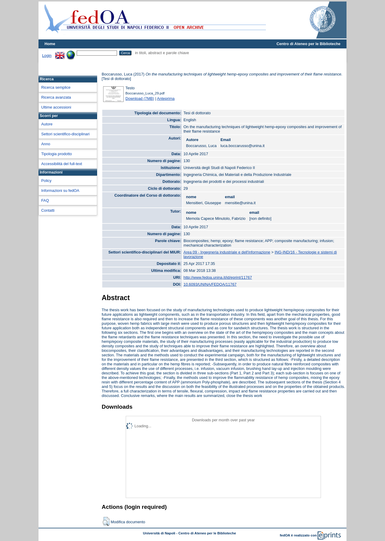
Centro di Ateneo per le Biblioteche (308, 43)
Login (46, 55)
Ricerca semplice (55, 87)
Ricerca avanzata (56, 97)
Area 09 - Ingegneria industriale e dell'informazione (226, 252)
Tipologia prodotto (56, 154)
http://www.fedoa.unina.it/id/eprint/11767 (217, 277)
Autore (47, 124)
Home (50, 43)
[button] (106, 521)
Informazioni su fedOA (60, 190)
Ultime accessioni (56, 107)
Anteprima (165, 98)
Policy (46, 180)
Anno (45, 144)
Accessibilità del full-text (61, 163)
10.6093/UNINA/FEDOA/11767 (209, 284)
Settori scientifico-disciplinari (65, 134)
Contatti (47, 210)
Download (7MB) (139, 98)
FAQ (45, 200)
